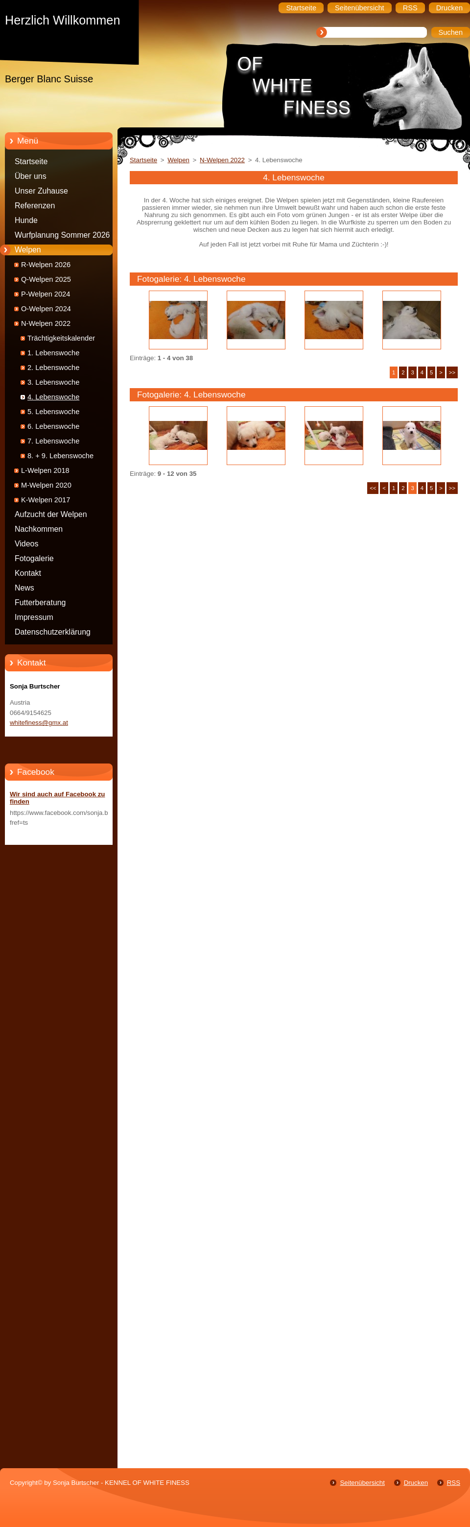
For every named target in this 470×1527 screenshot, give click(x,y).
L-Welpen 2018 (45, 470)
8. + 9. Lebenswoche (60, 456)
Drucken (416, 1482)
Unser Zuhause (41, 191)
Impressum (34, 617)
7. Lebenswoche (53, 441)
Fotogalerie (34, 558)
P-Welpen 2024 (45, 294)
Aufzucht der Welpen (51, 514)
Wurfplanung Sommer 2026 (62, 235)
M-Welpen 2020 (46, 485)
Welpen (28, 250)
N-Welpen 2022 (45, 323)
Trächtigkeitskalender (61, 338)
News (24, 588)
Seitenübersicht (362, 1482)
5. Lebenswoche (53, 412)
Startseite (31, 161)
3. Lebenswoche (53, 382)
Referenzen (35, 205)
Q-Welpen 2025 (46, 279)
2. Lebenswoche (53, 367)
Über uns (31, 176)
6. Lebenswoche (53, 426)
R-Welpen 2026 (45, 265)
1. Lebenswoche (53, 353)
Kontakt (28, 573)
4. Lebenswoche (53, 397)
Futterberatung (40, 602)
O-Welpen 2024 (46, 309)
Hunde (26, 220)
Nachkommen (39, 529)
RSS (453, 1482)
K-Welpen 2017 (45, 500)
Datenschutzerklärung (53, 632)
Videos (26, 544)
